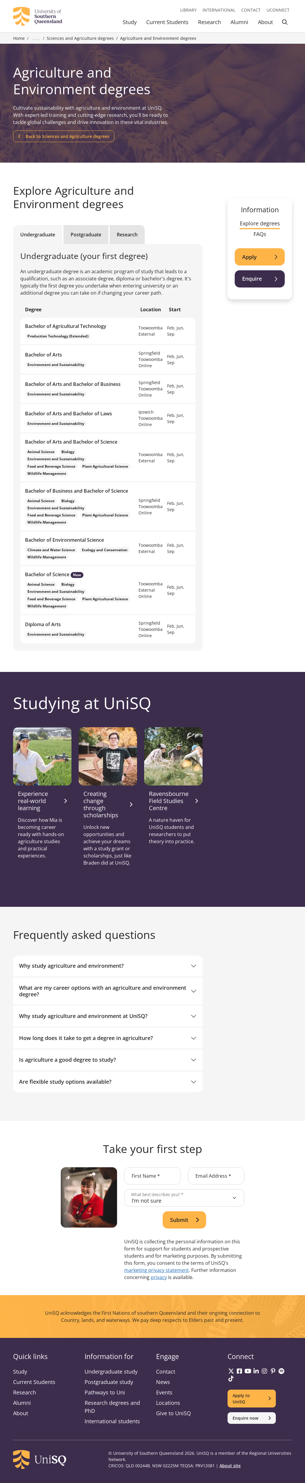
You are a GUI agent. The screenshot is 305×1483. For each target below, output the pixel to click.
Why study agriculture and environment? (71, 965)
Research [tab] (127, 234)
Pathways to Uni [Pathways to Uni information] (105, 1392)
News (163, 1381)
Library (188, 10)
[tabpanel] (107, 447)
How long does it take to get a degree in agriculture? (86, 1037)
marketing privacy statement (156, 1270)
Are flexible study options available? (65, 1081)
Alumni (239, 22)
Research (209, 22)
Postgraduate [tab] (86, 234)
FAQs (259, 234)
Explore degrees (260, 223)
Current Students (167, 22)
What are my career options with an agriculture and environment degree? (102, 991)
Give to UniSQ (173, 1413)
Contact (251, 10)
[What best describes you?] (184, 1197)
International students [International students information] (112, 1421)
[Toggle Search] (285, 23)
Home (19, 38)
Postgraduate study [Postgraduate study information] (109, 1381)
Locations (168, 1402)
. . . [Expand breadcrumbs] (36, 38)
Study (130, 22)
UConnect (278, 10)
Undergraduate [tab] (37, 234)
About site (230, 1465)
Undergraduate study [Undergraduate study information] (111, 1371)
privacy (159, 1277)
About (265, 22)
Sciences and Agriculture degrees (80, 38)
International (219, 10)
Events (164, 1392)
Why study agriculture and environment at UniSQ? (83, 1015)
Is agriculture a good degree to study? (67, 1059)
